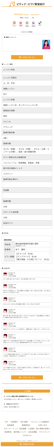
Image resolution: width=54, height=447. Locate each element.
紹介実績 (24, 421)
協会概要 (22, 428)
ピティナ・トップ (11, 428)
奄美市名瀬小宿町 (35, 14)
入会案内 (31, 428)
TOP (6, 421)
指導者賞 (10, 425)
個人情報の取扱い (43, 428)
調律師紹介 (26, 425)
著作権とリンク (20, 432)
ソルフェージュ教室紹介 (39, 421)
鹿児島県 (26, 14)
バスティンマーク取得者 (27, 32)
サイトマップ (44, 432)
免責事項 (7, 432)
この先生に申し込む (27, 57)
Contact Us (27, 435)
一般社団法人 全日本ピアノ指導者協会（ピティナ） (27, 441)
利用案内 (14, 421)
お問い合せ (42, 425)
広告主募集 (32, 432)
